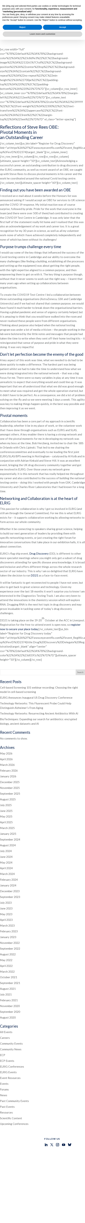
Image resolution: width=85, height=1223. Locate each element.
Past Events (7, 1088)
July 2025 (6, 786)
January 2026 (8, 757)
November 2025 (10, 769)
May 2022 (6, 941)
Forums (4, 1070)
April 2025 (6, 803)
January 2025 (8, 815)
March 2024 (7, 855)
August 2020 (8, 998)
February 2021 (9, 981)
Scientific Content (11, 1099)
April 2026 (6, 740)
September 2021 (10, 964)
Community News (10, 1030)
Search (80, 653)
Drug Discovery (39, 534)
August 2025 (8, 780)
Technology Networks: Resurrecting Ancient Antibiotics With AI (39, 694)
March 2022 (7, 952)
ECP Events (7, 1042)
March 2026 (7, 746)
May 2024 (6, 843)
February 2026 (9, 751)
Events (4, 1065)
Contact (12, 1180)
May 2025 (6, 797)
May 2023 (6, 895)
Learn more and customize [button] (42, 1217)
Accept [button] (62, 1210)
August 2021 (8, 970)
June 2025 (6, 792)
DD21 (34, 556)
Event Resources (10, 1059)
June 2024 (6, 838)
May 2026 (6, 734)
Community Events (11, 1024)
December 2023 (10, 872)
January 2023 (8, 918)
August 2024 (8, 826)
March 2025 (7, 809)
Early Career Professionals (21, 1177)
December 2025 (10, 763)
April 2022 (6, 947)
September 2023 (10, 878)
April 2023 (6, 901)
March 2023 (7, 906)
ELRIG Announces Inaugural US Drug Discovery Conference (36, 678)
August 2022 (8, 935)
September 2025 (10, 774)
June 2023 (6, 889)
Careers (5, 1019)
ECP (2, 1036)
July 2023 (6, 884)
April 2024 (6, 849)
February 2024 (9, 861)
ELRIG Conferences (12, 1047)
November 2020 (10, 987)
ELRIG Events (8, 1053)
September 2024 (10, 820)
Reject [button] (22, 1210)
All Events (6, 1013)
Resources (6, 1093)
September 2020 (10, 993)
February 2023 (9, 912)
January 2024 (8, 866)
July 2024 (6, 832)
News (3, 1076)
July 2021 (6, 975)
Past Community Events (14, 1082)
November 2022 (10, 924)
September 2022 (10, 929)
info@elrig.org (51, 1179)
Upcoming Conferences (14, 1105)
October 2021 (8, 958)
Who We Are (14, 1170)
